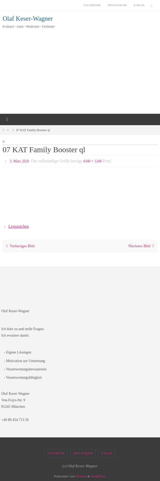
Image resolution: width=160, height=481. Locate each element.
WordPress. (98, 476)
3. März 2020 (19, 161)
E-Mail (139, 5)
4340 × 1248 (92, 161)
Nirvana (81, 476)
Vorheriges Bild (19, 246)
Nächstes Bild (142, 246)
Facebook (92, 5)
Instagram (117, 5)
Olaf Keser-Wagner (28, 18)
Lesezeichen (18, 226)
